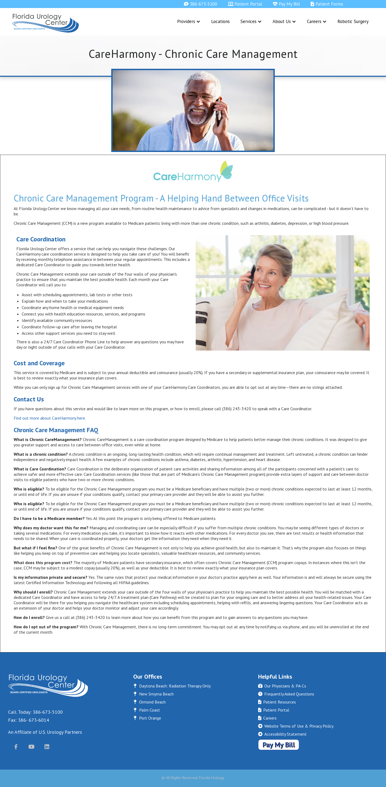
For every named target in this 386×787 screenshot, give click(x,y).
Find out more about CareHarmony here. (50, 418)
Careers (267, 718)
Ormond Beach (149, 702)
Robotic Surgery (353, 21)
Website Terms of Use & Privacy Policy (295, 726)
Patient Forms (327, 4)
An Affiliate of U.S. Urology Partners (45, 732)
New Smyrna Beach (153, 694)
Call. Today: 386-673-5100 (35, 712)
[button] (189, 21)
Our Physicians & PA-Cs (282, 686)
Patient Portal (245, 4)
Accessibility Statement (282, 734)
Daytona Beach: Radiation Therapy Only (172, 686)
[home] (45, 23)
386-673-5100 (200, 4)
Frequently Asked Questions (286, 694)
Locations (220, 21)
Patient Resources (277, 702)
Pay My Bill (286, 4)
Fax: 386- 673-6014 (28, 720)
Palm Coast (146, 710)
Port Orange (147, 718)
